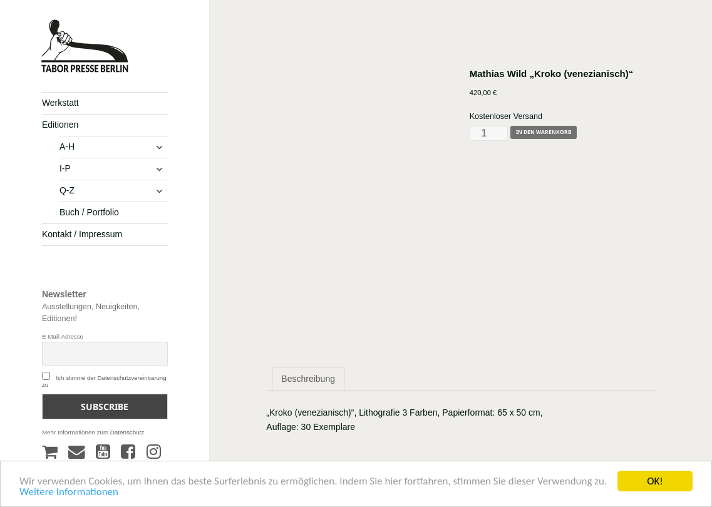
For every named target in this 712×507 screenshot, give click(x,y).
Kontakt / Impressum (82, 234)
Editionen (60, 125)
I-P (65, 168)
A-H (67, 146)
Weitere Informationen (68, 494)
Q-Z (67, 190)
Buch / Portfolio (89, 212)
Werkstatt (60, 103)
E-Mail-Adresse (62, 336)
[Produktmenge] (489, 133)
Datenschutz (127, 432)
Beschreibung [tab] (308, 379)
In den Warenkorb (544, 131)
